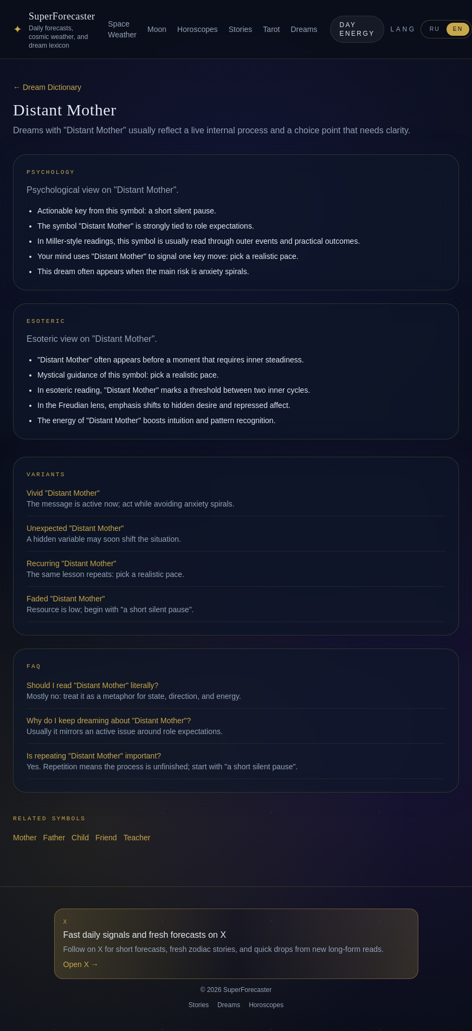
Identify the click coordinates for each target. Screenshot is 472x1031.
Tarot (271, 29)
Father (54, 837)
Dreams (303, 29)
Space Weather (122, 29)
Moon (156, 29)
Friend (106, 837)
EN (458, 29)
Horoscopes (197, 29)
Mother (25, 837)
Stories (241, 29)
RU (435, 29)
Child (80, 837)
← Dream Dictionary (47, 87)
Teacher (137, 837)
